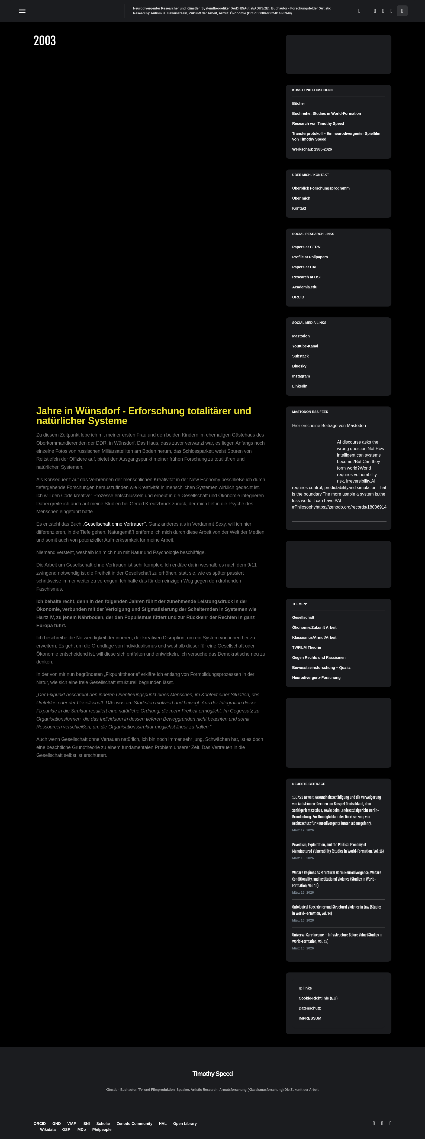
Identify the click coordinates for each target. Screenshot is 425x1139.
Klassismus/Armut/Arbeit (314, 637)
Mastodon (301, 336)
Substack (300, 356)
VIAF (71, 1123)
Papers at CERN (306, 247)
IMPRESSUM (310, 1018)
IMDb (81, 1129)
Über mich (301, 198)
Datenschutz (310, 1008)
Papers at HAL (304, 267)
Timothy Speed (212, 1073)
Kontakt (299, 208)
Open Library (185, 1123)
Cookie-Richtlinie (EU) (318, 998)
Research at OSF (307, 277)
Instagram (301, 376)
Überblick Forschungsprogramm (321, 188)
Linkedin (299, 386)
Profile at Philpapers (310, 257)
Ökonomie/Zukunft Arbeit (314, 627)
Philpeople (101, 1129)
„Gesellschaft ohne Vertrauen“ (113, 524)
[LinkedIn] (391, 11)
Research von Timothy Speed (318, 123)
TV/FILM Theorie (306, 647)
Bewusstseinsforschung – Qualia (321, 667)
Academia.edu (304, 287)
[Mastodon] (383, 11)
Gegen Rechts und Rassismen (319, 657)
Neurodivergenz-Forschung (316, 677)
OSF (66, 1129)
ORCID (298, 297)
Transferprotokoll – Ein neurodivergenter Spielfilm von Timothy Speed (336, 136)
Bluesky (299, 366)
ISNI (86, 1123)
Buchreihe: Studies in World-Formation (326, 113)
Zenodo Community (134, 1123)
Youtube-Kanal (305, 346)
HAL (163, 1123)
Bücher (298, 103)
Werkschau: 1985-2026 (312, 149)
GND (56, 1123)
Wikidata (48, 1129)
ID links (305, 988)
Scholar (103, 1123)
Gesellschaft (303, 617)
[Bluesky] (375, 11)
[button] (22, 10)
